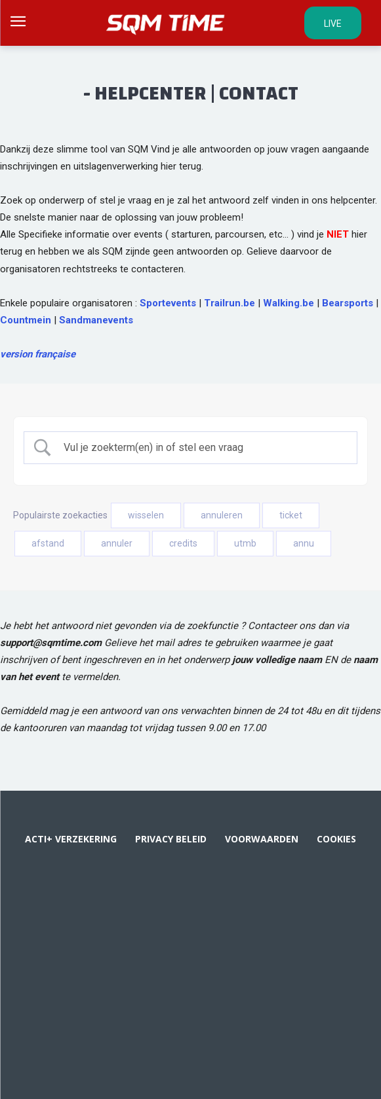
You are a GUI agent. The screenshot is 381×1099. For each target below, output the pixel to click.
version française (37, 354)
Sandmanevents (96, 320)
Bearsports (347, 303)
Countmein (25, 320)
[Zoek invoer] (202, 448)
